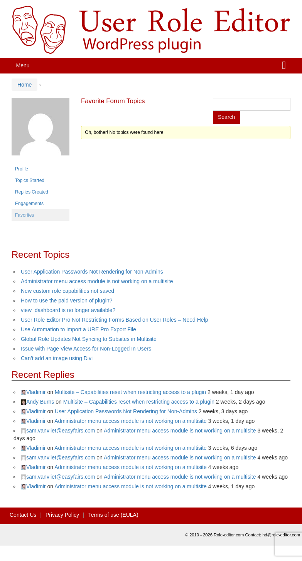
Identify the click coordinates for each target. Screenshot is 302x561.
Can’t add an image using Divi (57, 358)
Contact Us (23, 515)
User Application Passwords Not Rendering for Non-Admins (92, 272)
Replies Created (31, 192)
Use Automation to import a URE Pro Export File (78, 329)
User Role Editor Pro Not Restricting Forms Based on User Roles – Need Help (114, 320)
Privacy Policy (62, 515)
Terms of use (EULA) (113, 515)
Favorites (24, 215)
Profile (21, 169)
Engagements (29, 203)
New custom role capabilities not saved (67, 291)
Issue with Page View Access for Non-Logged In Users (86, 349)
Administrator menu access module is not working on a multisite (97, 281)
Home (24, 85)
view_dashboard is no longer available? (68, 310)
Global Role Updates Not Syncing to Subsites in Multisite (89, 339)
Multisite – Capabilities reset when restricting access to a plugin (130, 392)
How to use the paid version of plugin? (66, 300)
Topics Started (29, 180)
